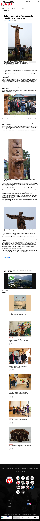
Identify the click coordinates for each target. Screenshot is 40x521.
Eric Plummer (7, 20)
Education (11, 365)
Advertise (33, 1)
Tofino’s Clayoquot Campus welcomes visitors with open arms (18, 367)
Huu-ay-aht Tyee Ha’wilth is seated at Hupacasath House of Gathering (18, 420)
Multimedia (24, 8)
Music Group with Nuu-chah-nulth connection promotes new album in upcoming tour (20, 446)
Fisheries (11, 391)
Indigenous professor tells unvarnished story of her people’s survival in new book (20, 314)
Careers (13, 8)
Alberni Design (28, 514)
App (35, 514)
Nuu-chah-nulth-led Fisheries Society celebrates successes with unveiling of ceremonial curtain (18, 394)
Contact (37, 1)
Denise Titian (11, 396)
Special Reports (5, 10)
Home (3, 8)
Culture (3, 293)
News (8, 8)
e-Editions (9, 506)
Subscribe (28, 1)
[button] (20, 42)
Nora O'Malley (11, 369)
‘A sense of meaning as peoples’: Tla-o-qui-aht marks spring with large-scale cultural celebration (19, 340)
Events (18, 8)
